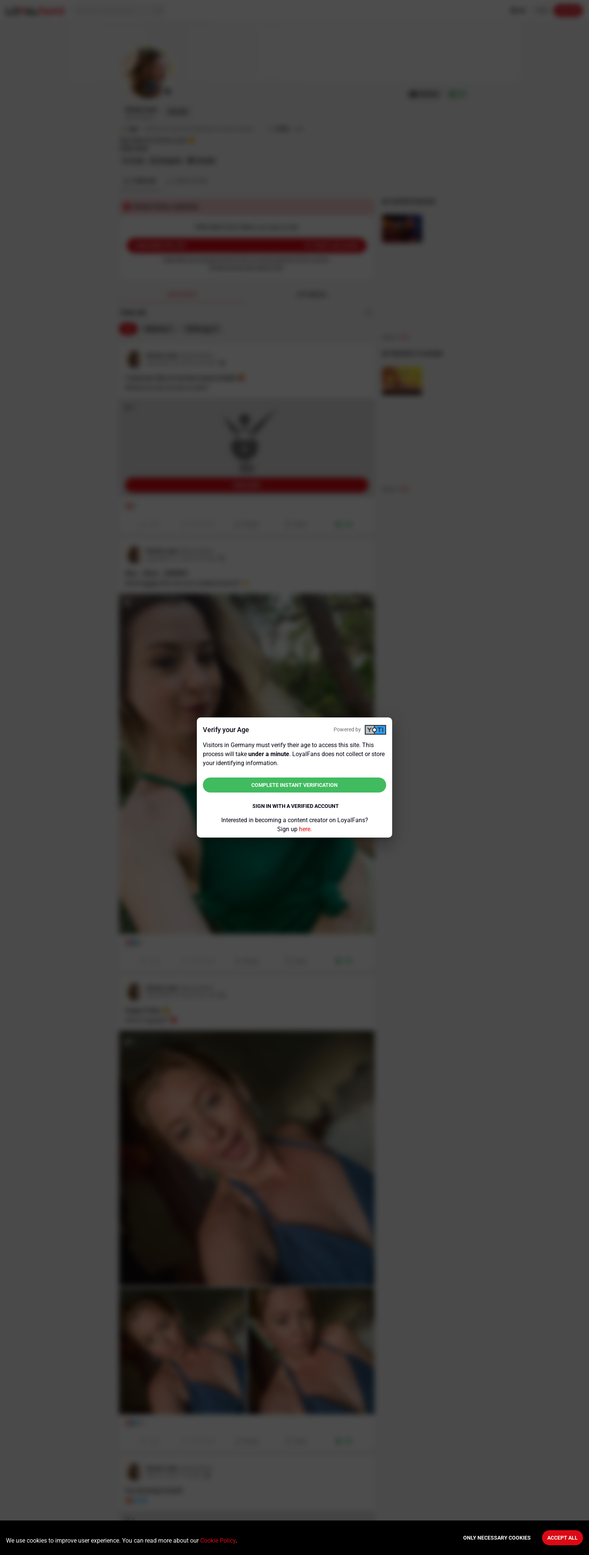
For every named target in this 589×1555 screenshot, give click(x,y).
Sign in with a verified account (295, 806)
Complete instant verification (294, 785)
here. (305, 829)
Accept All (562, 1538)
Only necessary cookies (497, 1538)
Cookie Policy (218, 1540)
